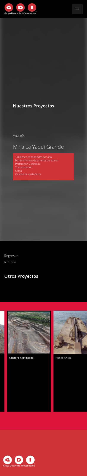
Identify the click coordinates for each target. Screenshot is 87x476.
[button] (77, 9)
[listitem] (29, 361)
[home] (20, 9)
